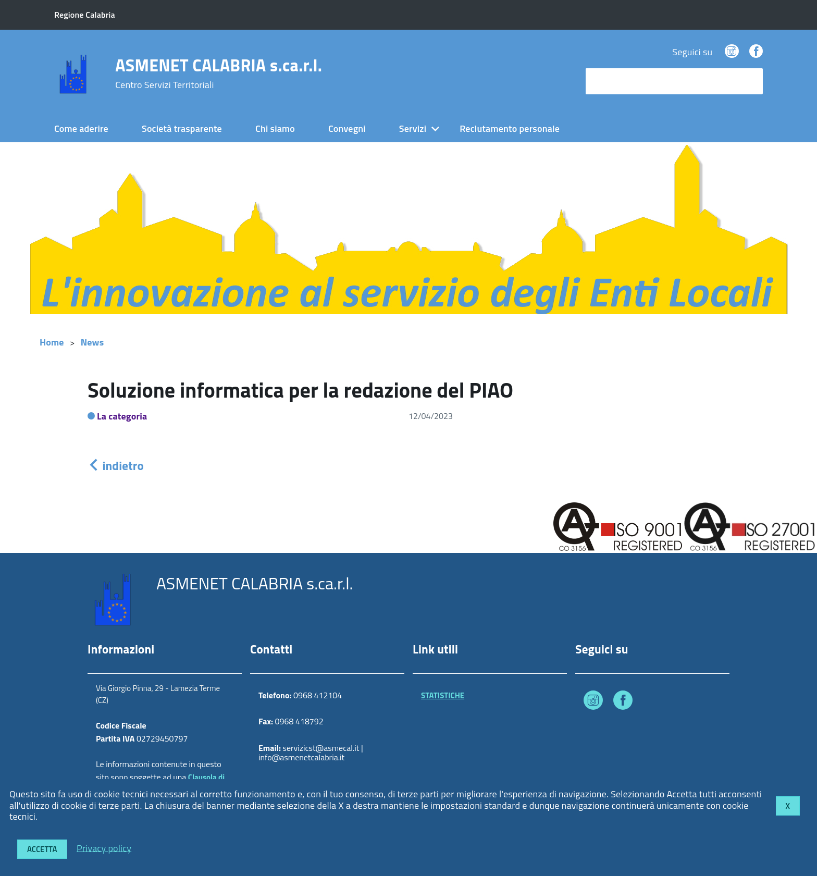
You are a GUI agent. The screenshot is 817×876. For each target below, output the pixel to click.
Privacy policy (104, 848)
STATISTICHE (442, 695)
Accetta (42, 849)
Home (52, 342)
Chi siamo (275, 128)
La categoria (122, 416)
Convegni (347, 128)
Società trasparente (182, 128)
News (92, 342)
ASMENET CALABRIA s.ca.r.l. (218, 73)
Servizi (412, 128)
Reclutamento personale (510, 128)
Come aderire (81, 128)
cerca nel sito (614, 81)
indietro (116, 465)
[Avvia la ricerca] (750, 81)
